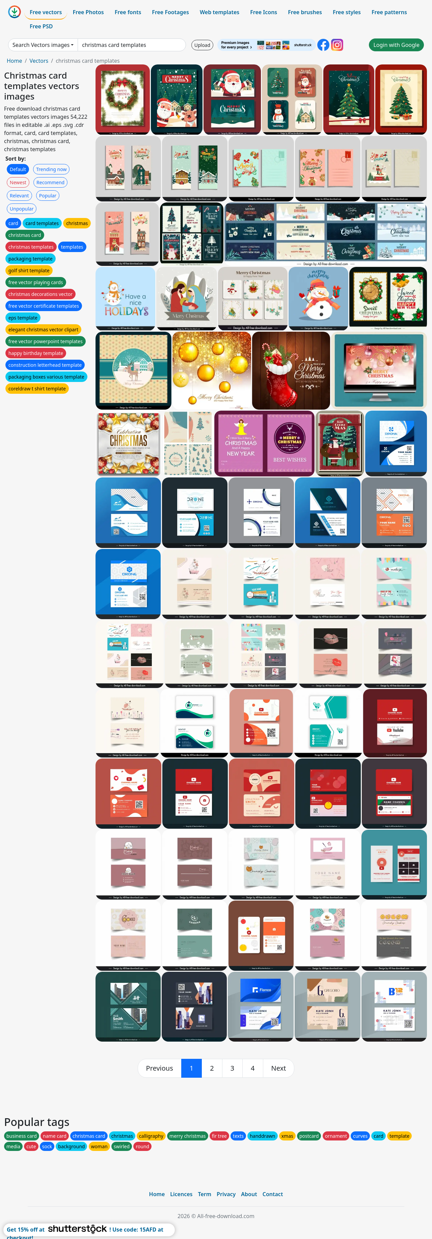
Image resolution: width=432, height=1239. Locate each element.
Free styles (347, 12)
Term (204, 1194)
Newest (18, 182)
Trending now (51, 169)
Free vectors (46, 12)
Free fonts (128, 12)
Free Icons (263, 12)
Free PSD (41, 26)
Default (18, 169)
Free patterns (389, 12)
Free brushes (305, 12)
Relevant (19, 195)
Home (14, 60)
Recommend (50, 182)
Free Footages (170, 12)
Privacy (226, 1194)
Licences (181, 1194)
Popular (47, 195)
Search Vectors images (41, 45)
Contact (273, 1194)
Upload (202, 45)
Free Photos (88, 12)
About (249, 1194)
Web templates (219, 12)
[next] (279, 1068)
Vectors (38, 60)
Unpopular (21, 208)
